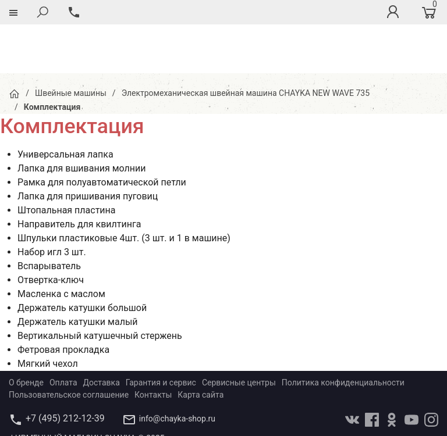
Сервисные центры (239, 333)
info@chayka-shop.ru (177, 369)
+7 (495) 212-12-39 (65, 369)
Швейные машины (71, 44)
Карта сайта (201, 346)
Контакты (153, 346)
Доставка (101, 333)
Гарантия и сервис (161, 333)
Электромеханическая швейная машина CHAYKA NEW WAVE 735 (246, 44)
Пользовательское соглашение (69, 346)
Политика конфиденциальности (343, 333)
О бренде (26, 333)
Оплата (63, 333)
